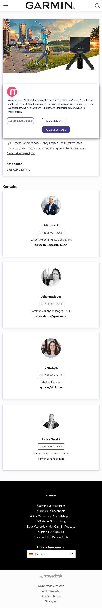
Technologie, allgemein (50, 148)
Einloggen (51, 601)
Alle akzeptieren (56, 129)
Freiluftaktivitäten (70, 143)
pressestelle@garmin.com (51, 245)
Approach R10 (21, 169)
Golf (9, 169)
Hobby (44, 143)
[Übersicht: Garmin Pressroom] (50, 5)
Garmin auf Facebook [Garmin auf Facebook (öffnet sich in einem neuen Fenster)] (51, 511)
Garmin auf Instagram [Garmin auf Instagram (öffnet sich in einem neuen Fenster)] (51, 505)
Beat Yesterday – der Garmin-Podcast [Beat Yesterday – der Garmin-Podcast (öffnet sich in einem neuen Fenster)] (51, 526)
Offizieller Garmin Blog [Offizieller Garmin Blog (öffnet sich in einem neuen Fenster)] (51, 521)
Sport (31, 153)
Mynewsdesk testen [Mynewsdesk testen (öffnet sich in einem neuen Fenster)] (51, 585)
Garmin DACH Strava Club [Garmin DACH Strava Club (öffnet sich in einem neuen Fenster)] (51, 537)
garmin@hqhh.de (51, 387)
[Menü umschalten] (5, 5)
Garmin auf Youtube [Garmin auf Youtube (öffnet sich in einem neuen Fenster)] (51, 531)
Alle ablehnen (54, 120)
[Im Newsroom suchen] (97, 5)
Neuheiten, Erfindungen (21, 148)
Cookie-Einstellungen (20, 120)
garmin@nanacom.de (51, 459)
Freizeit (53, 143)
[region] (51, 111)
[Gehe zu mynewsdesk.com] (51, 576)
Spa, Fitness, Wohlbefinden (23, 143)
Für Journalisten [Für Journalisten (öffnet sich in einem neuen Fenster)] (51, 591)
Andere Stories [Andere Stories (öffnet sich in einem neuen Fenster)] (51, 596)
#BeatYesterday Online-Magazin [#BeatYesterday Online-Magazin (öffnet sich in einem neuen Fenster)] (51, 516)
